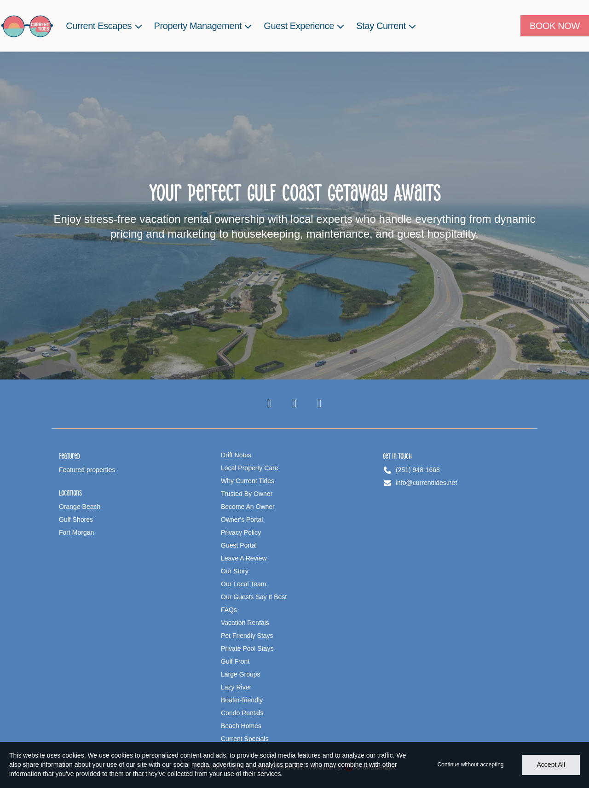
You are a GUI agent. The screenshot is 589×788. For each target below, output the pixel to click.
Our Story (234, 571)
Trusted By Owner (246, 493)
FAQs (229, 609)
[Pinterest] (319, 404)
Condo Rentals (242, 713)
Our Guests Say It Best (254, 597)
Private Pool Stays (247, 648)
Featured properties (87, 469)
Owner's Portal (242, 519)
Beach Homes (241, 726)
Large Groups (240, 674)
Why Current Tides (247, 480)
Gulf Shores (76, 519)
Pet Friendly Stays (247, 635)
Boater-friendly (242, 700)
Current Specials (245, 738)
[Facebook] (270, 404)
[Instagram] (294, 404)
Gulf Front (235, 661)
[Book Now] (554, 25)
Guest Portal (239, 545)
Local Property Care (249, 468)
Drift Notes (236, 455)
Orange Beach (79, 506)
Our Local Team (243, 584)
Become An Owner (248, 506)
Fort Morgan (76, 532)
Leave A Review (244, 558)
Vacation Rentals (245, 622)
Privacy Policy (241, 532)
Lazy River (236, 687)
